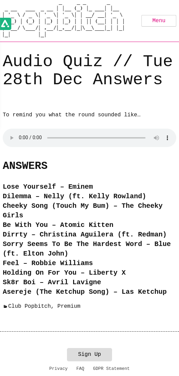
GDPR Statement (111, 368)
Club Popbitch (29, 306)
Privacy (58, 368)
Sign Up (89, 354)
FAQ (80, 368)
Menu (158, 21)
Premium (68, 306)
